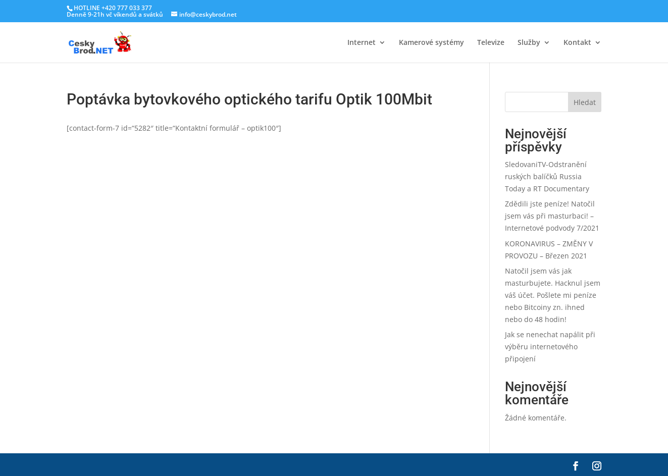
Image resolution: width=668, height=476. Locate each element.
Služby (529, 43)
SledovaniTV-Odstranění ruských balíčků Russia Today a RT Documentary (547, 176)
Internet (361, 43)
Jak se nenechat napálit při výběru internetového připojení (550, 346)
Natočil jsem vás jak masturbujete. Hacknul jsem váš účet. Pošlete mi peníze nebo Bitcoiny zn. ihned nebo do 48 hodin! (552, 295)
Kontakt (577, 43)
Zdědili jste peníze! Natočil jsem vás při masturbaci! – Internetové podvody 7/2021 (552, 216)
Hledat (585, 102)
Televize (490, 43)
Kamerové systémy (431, 43)
